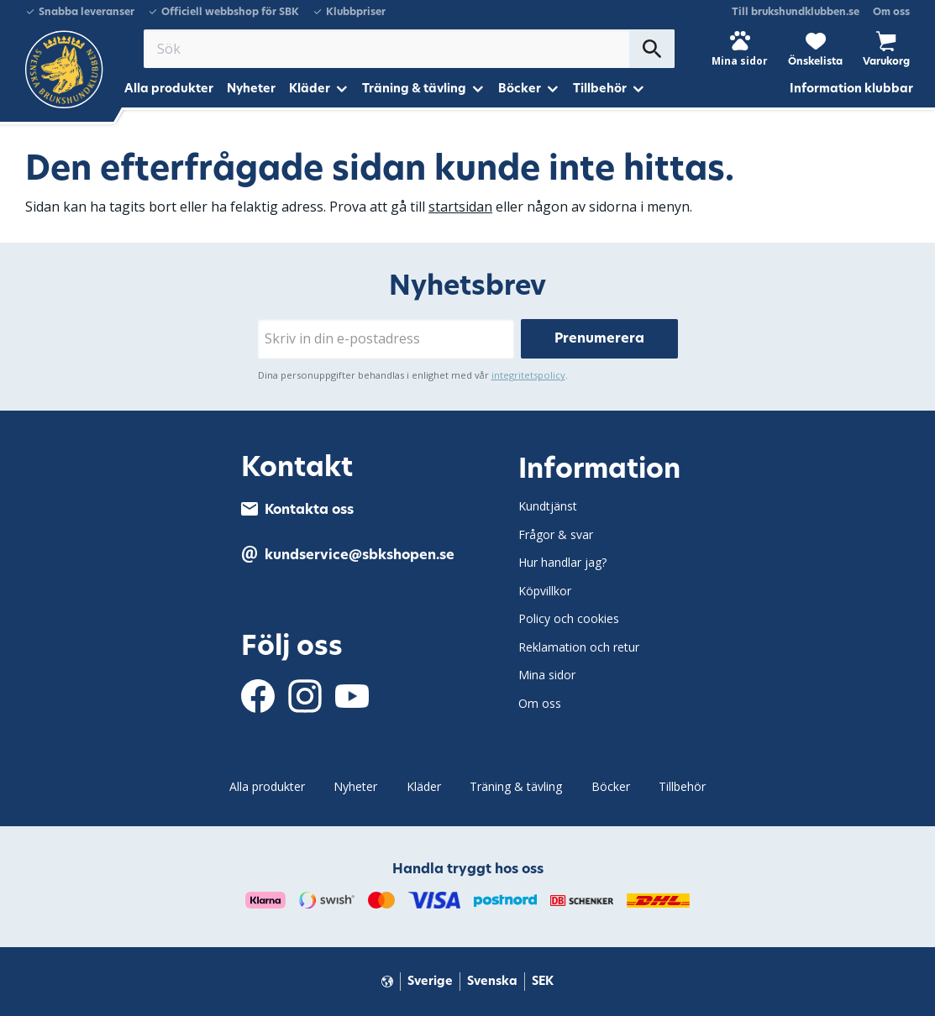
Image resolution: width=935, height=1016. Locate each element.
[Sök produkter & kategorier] (386, 48)
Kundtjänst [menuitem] (547, 506)
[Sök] (652, 48)
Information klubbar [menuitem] (851, 89)
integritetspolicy (528, 375)
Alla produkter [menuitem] (168, 89)
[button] (815, 48)
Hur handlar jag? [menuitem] (562, 562)
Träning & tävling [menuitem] (414, 89)
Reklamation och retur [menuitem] (578, 647)
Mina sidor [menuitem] (546, 675)
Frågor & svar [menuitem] (555, 534)
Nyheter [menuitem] (251, 89)
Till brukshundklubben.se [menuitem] (795, 12)
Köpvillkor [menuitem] (544, 591)
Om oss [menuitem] (891, 12)
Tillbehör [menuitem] (600, 89)
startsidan (460, 206)
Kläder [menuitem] (309, 89)
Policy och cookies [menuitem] (568, 618)
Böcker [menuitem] (519, 89)
